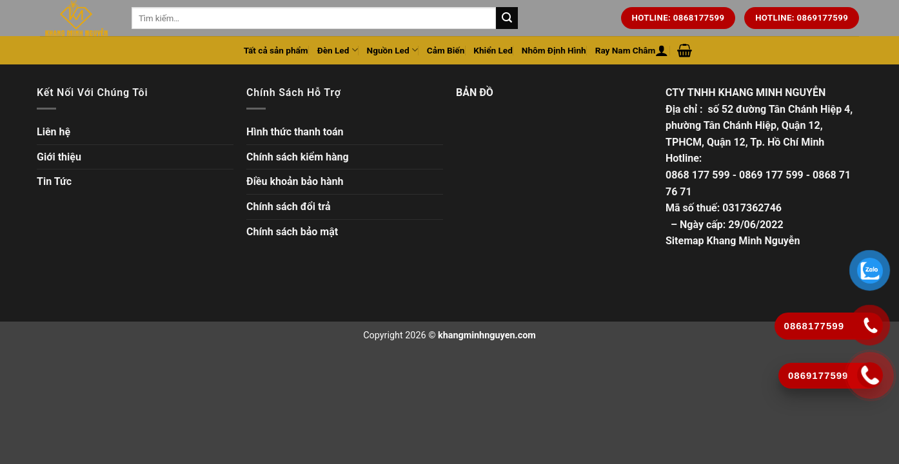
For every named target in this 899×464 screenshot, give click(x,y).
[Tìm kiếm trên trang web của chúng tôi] (507, 18)
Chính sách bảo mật (292, 232)
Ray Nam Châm (625, 50)
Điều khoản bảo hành (295, 181)
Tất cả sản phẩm (276, 50)
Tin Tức (54, 181)
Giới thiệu (59, 157)
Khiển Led (493, 50)
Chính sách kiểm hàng (297, 157)
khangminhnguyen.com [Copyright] (487, 335)
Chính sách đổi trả (288, 206)
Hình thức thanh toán (295, 132)
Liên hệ (53, 132)
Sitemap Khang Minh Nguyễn (733, 241)
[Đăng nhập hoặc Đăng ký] (661, 50)
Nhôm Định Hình (554, 50)
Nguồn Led (392, 50)
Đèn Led (337, 50)
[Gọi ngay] (870, 375)
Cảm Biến (446, 50)
